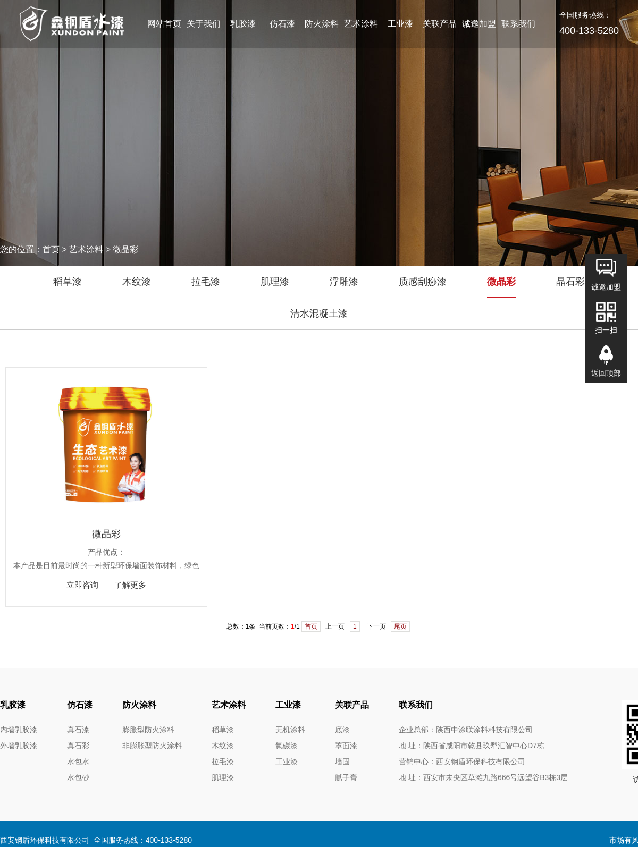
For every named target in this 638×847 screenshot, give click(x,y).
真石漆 (78, 729)
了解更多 (130, 584)
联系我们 (518, 23)
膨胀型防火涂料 (148, 729)
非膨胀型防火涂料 (152, 745)
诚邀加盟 (479, 23)
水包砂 (78, 777)
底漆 (342, 729)
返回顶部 (606, 373)
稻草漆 (67, 281)
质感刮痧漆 (423, 281)
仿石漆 (282, 23)
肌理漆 (275, 281)
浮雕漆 (344, 281)
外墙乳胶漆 (18, 745)
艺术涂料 (361, 23)
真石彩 (78, 745)
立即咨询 (82, 584)
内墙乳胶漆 (18, 729)
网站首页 (164, 23)
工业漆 (400, 23)
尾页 (400, 626)
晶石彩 (570, 281)
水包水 (78, 761)
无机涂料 (290, 729)
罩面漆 (346, 745)
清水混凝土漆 (319, 313)
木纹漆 (136, 281)
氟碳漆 (286, 745)
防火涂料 (322, 23)
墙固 (342, 761)
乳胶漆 (243, 23)
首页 (311, 626)
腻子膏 (346, 777)
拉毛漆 (205, 281)
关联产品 (440, 23)
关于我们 (204, 23)
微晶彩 (501, 281)
